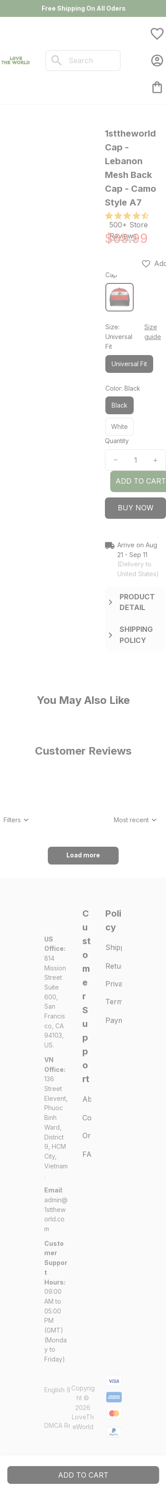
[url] (56, 1214)
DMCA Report (64, 1425)
